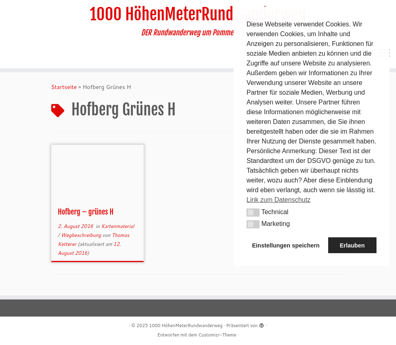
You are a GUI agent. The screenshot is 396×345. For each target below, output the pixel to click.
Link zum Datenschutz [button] (278, 199)
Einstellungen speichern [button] (286, 245)
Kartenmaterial (117, 226)
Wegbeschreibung (81, 235)
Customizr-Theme (217, 335)
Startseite (64, 87)
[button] (253, 212)
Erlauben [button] (352, 245)
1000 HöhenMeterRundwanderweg (198, 14)
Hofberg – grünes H (85, 211)
